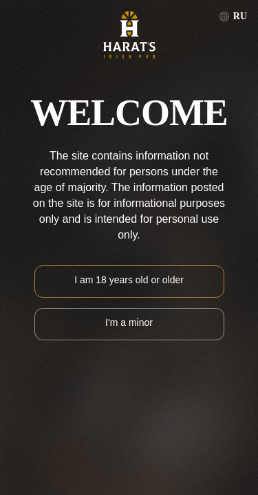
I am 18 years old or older (129, 279)
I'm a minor (129, 322)
